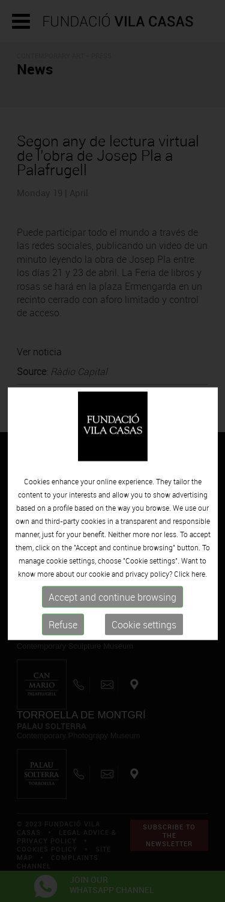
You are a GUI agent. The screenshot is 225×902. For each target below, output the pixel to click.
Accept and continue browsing (112, 611)
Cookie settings (144, 638)
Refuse (63, 638)
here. (199, 587)
